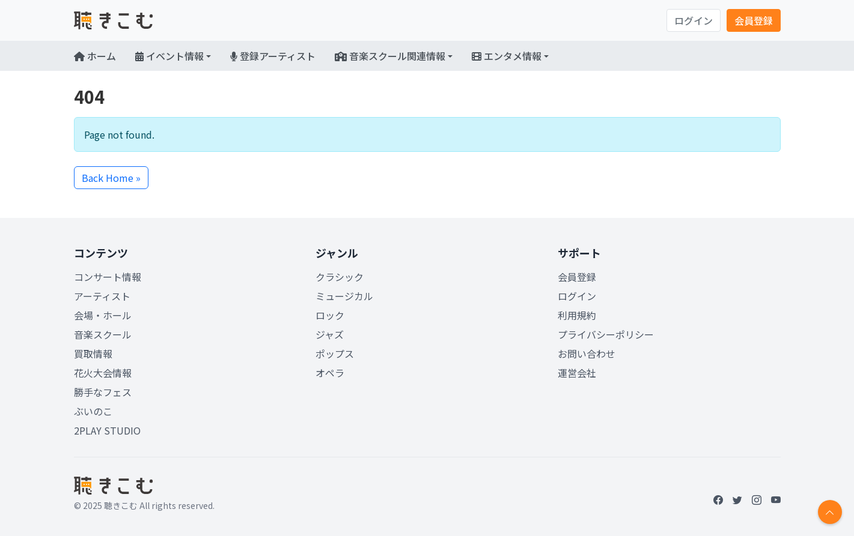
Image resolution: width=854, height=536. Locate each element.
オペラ (330, 373)
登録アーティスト (273, 56)
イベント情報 (169, 56)
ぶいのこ (93, 411)
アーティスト (102, 296)
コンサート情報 (107, 277)
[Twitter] (737, 499)
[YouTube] (776, 499)
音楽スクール (103, 334)
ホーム (95, 56)
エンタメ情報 (506, 56)
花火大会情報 (103, 373)
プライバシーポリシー (606, 334)
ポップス (335, 353)
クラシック (340, 277)
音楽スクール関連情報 (390, 56)
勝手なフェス (103, 392)
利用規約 (577, 315)
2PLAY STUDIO (107, 430)
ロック (330, 315)
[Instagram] (756, 499)
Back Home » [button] (111, 177)
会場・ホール (103, 315)
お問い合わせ (586, 353)
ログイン (693, 20)
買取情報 (93, 353)
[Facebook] (718, 499)
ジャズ (330, 334)
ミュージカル (344, 296)
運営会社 (577, 373)
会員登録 (753, 20)
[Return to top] (830, 512)
